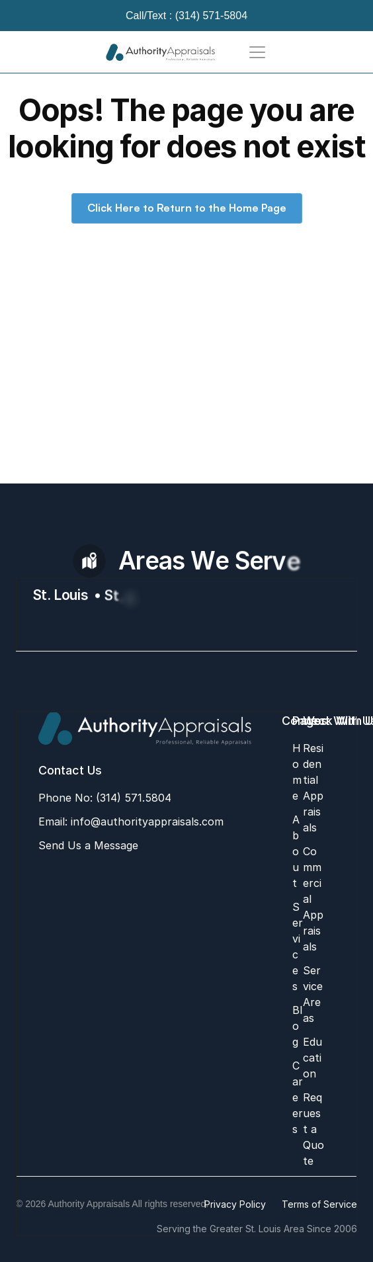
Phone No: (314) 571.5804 (104, 797)
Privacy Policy (235, 1204)
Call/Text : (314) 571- (175, 15)
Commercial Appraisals (313, 899)
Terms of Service (319, 1204)
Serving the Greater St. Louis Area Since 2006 (257, 1228)
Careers (297, 1097)
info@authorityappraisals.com (145, 821)
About (296, 851)
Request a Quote (313, 1129)
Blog (297, 1025)
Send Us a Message (88, 845)
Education (312, 1057)
